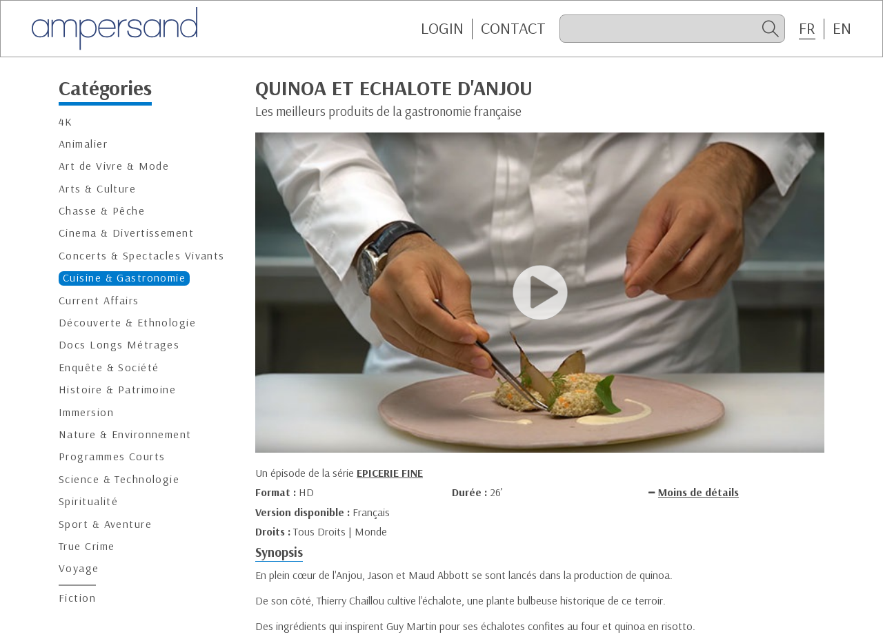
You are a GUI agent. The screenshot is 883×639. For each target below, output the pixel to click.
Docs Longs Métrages (119, 344)
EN (842, 28)
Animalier (83, 143)
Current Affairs (99, 300)
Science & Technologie (119, 479)
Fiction (77, 597)
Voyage (79, 568)
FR (807, 28)
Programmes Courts (112, 456)
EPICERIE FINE (390, 473)
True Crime (87, 546)
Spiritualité (88, 501)
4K (66, 121)
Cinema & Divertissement (126, 232)
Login (442, 28)
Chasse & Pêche (102, 210)
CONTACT (513, 28)
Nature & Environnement (125, 434)
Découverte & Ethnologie (127, 322)
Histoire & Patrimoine (117, 389)
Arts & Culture (97, 188)
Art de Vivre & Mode (114, 166)
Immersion (86, 412)
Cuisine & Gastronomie (124, 277)
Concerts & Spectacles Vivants (142, 255)
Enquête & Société (109, 367)
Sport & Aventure (105, 524)
